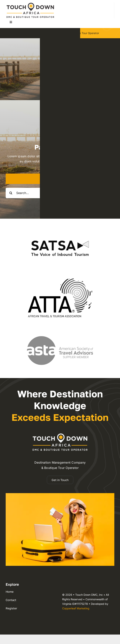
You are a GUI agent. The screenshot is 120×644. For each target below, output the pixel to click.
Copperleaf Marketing (75, 608)
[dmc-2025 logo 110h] (30, 4)
